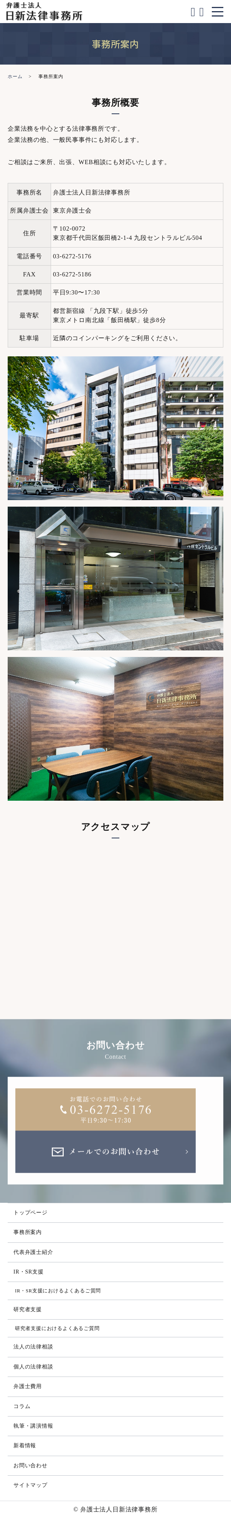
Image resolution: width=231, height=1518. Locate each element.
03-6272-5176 (72, 256)
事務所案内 (27, 1232)
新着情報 (24, 1445)
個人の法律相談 (33, 1367)
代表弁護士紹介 (33, 1252)
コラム (21, 1406)
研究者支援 (27, 1309)
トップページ (30, 1212)
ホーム (15, 76)
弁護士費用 (27, 1386)
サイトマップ (30, 1485)
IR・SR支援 (28, 1272)
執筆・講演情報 (33, 1426)
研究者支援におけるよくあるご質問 (57, 1328)
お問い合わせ (30, 1465)
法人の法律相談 (33, 1347)
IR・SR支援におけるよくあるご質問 (58, 1291)
